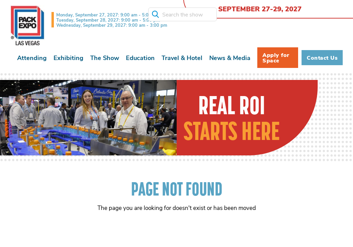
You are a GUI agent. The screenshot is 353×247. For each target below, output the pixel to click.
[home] (27, 25)
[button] (32, 58)
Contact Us (322, 57)
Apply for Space (276, 57)
